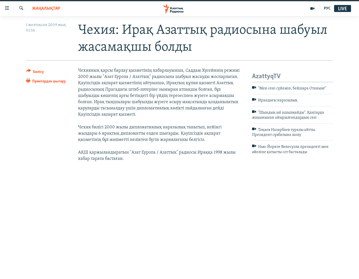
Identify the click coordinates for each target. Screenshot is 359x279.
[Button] (35, 72)
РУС (327, 8)
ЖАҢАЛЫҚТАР (46, 8)
